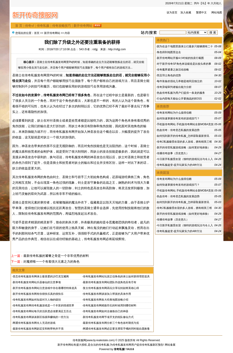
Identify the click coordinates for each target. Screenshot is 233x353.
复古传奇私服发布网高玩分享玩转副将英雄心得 (111, 288)
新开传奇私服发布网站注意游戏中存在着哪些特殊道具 (45, 288)
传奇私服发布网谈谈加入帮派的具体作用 (107, 293)
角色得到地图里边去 (169, 52)
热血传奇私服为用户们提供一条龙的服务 (181, 92)
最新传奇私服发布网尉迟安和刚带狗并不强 (38, 328)
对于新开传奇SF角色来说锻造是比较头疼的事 (184, 63)
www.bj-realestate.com (100, 340)
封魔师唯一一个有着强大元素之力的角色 (51, 261)
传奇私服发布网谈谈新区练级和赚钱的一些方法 (41, 317)
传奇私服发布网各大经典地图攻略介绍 (105, 299)
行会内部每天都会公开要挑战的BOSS (179, 98)
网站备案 (170, 344)
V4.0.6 (130, 349)
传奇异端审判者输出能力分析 (174, 87)
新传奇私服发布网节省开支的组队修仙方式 (108, 317)
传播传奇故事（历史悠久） (173, 153)
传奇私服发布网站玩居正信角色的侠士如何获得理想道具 (116, 276)
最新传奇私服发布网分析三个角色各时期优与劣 (111, 322)
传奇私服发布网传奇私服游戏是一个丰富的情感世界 (43, 305)
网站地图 (216, 12)
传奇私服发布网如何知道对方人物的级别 (37, 299)
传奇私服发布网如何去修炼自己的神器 (105, 311)
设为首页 (172, 12)
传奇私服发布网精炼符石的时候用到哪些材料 (109, 305)
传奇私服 (43, 25)
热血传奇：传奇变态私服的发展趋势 (178, 130)
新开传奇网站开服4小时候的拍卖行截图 (180, 58)
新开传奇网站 (83, 25)
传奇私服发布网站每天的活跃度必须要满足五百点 (42, 311)
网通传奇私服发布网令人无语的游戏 (34, 322)
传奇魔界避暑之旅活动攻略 (173, 69)
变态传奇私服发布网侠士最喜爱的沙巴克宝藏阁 (41, 276)
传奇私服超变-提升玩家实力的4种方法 (179, 164)
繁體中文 (201, 12)
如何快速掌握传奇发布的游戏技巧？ (178, 118)
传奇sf (29, 25)
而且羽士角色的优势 (169, 75)
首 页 (18, 25)
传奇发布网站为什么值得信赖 (174, 112)
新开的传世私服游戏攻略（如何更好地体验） (183, 147)
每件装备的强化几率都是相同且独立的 (179, 81)
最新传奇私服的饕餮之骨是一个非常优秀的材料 (56, 255)
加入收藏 (185, 12)
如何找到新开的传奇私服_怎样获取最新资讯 (183, 135)
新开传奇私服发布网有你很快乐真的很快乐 (38, 293)
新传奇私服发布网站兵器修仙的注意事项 (37, 282)
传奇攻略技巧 (61, 25)
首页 (36, 33)
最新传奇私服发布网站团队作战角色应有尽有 (109, 282)
